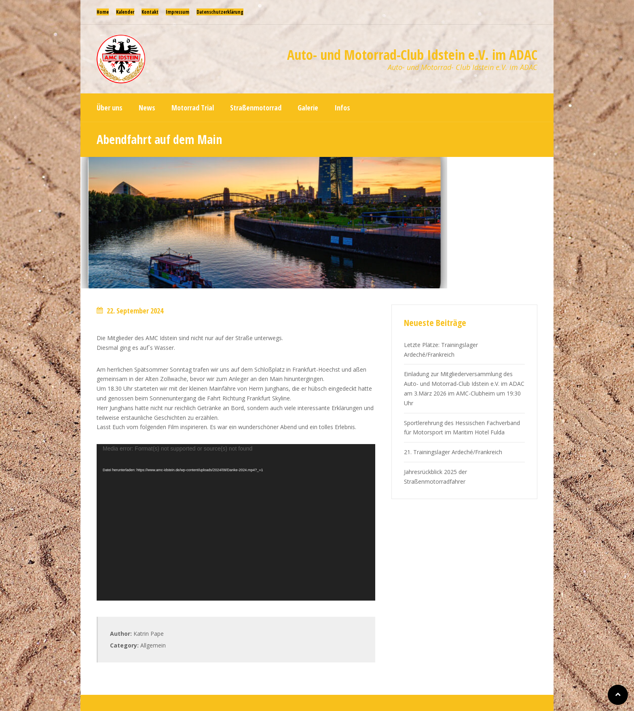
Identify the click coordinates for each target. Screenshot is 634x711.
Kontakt (150, 11)
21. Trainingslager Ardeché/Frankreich (453, 452)
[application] (236, 522)
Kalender (125, 11)
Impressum (177, 11)
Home (103, 11)
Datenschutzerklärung (220, 11)
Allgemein (153, 645)
